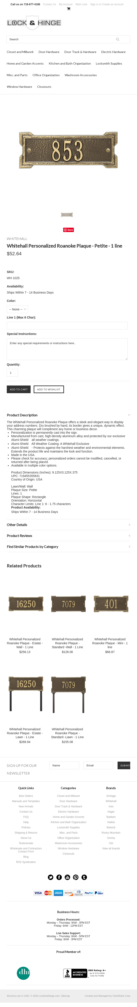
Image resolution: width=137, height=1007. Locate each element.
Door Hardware (49, 52)
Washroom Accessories (81, 75)
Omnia (111, 838)
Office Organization (46, 75)
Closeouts (44, 86)
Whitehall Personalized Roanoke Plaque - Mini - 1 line (110, 643)
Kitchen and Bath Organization (70, 63)
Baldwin (111, 817)
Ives (111, 806)
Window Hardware (19, 86)
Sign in (94, 4)
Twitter (50, 877)
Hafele (111, 822)
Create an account (112, 4)
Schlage (111, 796)
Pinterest (75, 877)
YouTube (67, 877)
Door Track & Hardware (80, 52)
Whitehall (111, 801)
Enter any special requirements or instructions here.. (67, 349)
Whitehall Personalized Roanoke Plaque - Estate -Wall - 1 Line (25, 643)
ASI (111, 843)
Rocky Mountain (111, 832)
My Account (66, 4)
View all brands (111, 848)
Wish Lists (81, 4)
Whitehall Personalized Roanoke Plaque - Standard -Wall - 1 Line (67, 643)
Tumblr (84, 877)
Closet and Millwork (20, 52)
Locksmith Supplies (109, 63)
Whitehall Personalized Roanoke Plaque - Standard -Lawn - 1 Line (67, 733)
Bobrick (111, 827)
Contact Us (49, 4)
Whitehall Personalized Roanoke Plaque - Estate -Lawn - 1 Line (25, 733)
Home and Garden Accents (25, 63)
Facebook (59, 877)
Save (70, 230)
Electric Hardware (113, 52)
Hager (111, 811)
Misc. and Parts (17, 75)
